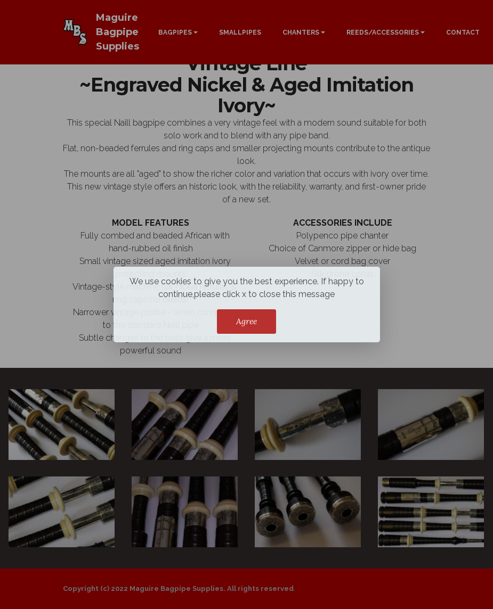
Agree (246, 321)
